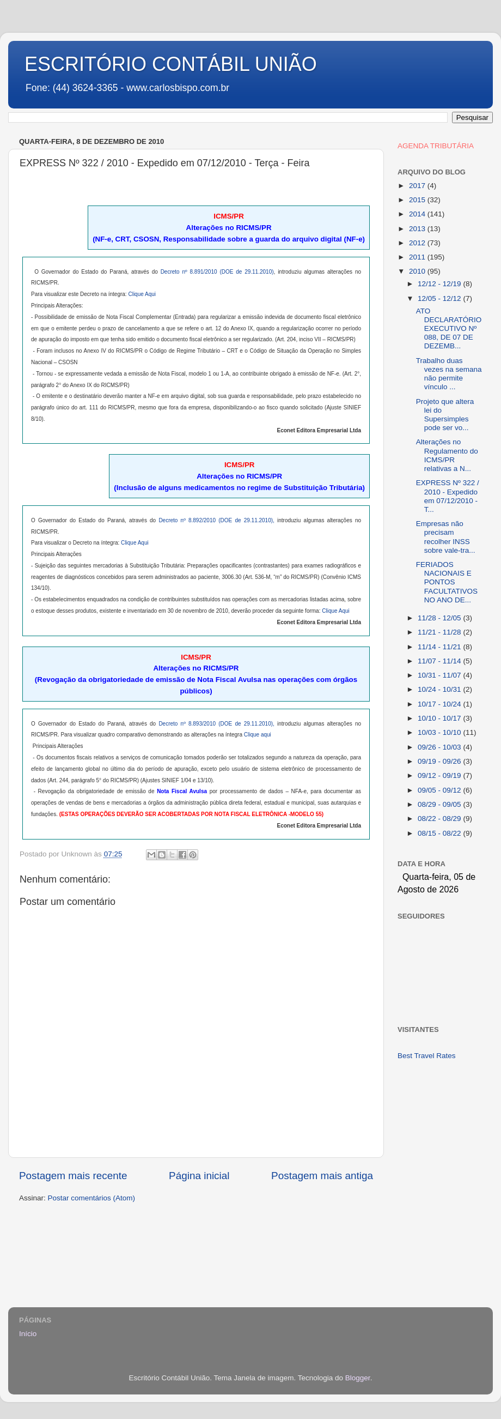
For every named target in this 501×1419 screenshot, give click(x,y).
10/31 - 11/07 (440, 675)
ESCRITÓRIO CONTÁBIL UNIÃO (171, 64)
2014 (418, 214)
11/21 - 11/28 (440, 632)
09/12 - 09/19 (440, 775)
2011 (418, 257)
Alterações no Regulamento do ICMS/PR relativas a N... (447, 455)
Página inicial (199, 1175)
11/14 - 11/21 (440, 647)
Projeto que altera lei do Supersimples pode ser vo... (445, 414)
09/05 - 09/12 (440, 790)
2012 (418, 243)
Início (27, 1334)
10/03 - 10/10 (440, 732)
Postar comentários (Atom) (92, 1198)
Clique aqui (257, 735)
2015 (418, 200)
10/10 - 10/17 (440, 718)
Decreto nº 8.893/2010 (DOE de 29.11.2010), (216, 724)
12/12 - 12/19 (440, 284)
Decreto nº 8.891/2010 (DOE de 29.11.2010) (217, 272)
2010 (418, 271)
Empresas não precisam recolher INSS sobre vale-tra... (445, 537)
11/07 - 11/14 (440, 661)
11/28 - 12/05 (440, 618)
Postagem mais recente (73, 1175)
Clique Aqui (142, 294)
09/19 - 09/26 (440, 761)
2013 (418, 229)
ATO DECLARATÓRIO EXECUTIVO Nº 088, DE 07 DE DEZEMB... (449, 329)
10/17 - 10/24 (440, 704)
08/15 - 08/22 (440, 833)
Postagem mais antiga (322, 1175)
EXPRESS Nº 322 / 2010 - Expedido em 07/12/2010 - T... (447, 496)
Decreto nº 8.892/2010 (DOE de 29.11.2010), (216, 520)
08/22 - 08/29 (440, 818)
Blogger (357, 1378)
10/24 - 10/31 (440, 689)
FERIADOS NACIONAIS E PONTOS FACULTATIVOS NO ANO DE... (447, 582)
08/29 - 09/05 (440, 804)
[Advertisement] (440, 1112)
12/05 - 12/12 (440, 298)
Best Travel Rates (427, 1056)
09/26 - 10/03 (440, 747)
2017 (418, 186)
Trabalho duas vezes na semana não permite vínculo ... (449, 374)
